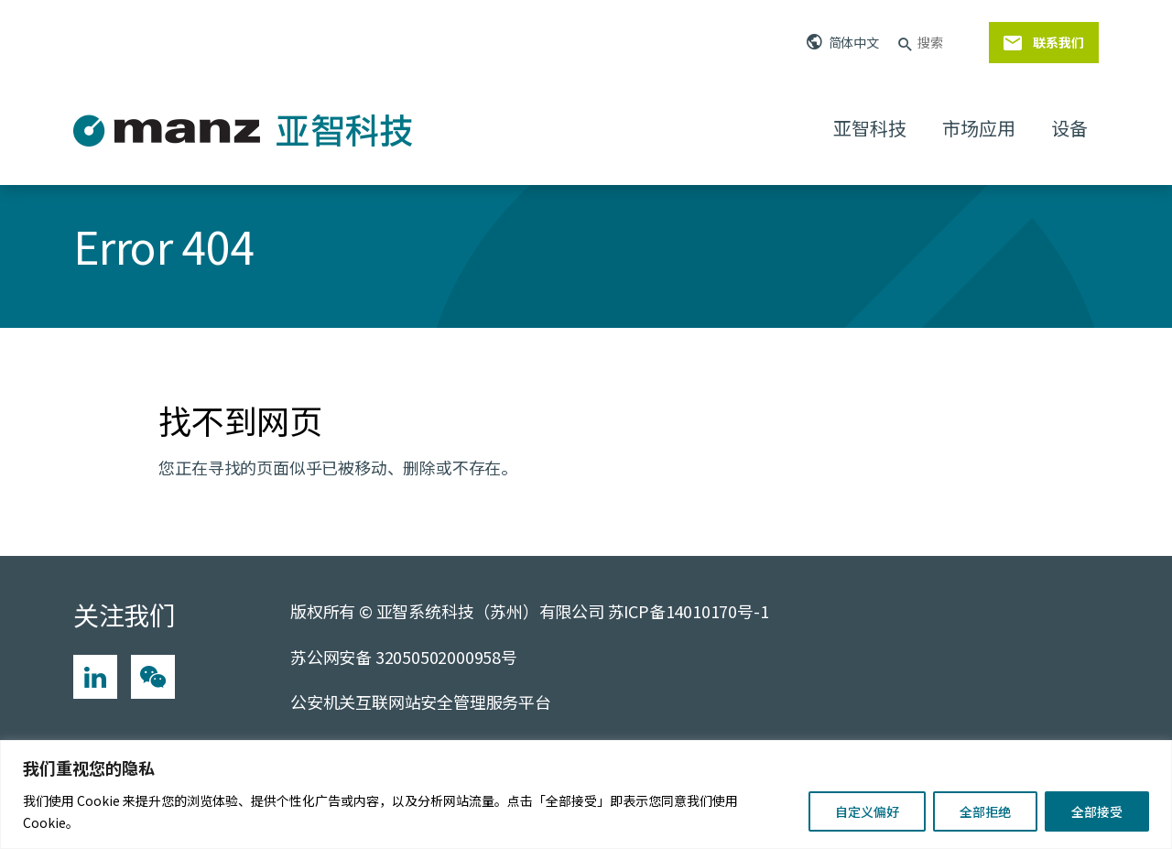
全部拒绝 (985, 811)
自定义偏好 (867, 811)
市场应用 (978, 127)
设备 (1069, 127)
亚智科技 (869, 127)
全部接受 (1097, 811)
